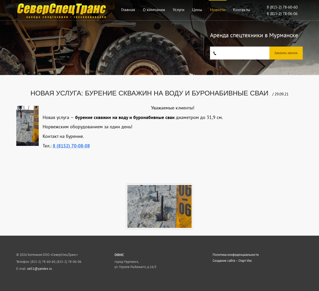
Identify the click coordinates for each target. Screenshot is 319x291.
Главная (128, 9)
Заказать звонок (286, 53)
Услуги (178, 9)
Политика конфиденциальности (236, 255)
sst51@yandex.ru (39, 268)
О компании (154, 9)
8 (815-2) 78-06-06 (282, 13)
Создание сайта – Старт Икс (232, 261)
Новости (217, 9)
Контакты (241, 9)
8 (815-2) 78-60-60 (282, 7)
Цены (197, 9)
